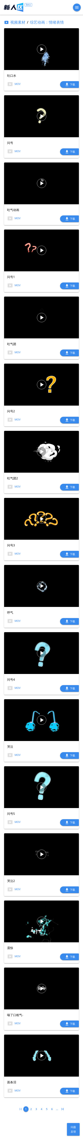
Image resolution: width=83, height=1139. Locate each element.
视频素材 (14, 22)
